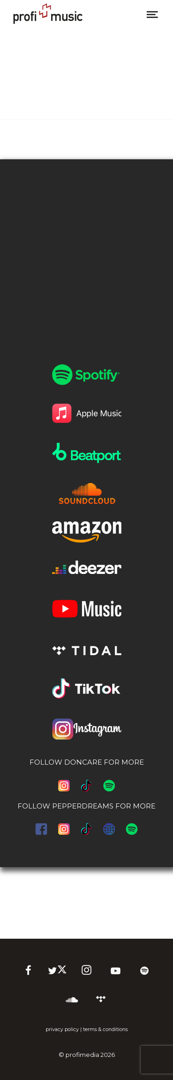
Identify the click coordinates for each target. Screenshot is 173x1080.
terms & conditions (105, 1029)
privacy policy (62, 1029)
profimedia (82, 1054)
